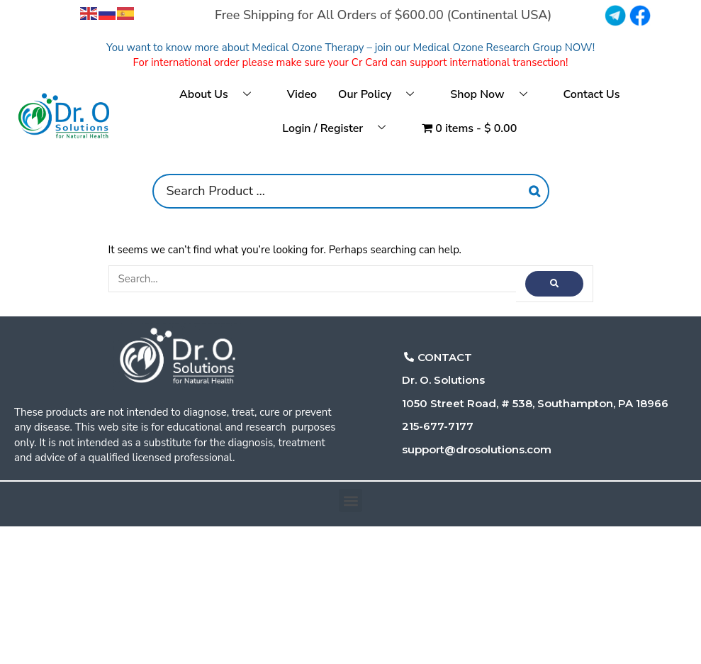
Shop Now (493, 95)
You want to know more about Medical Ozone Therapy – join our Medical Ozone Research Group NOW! (350, 47)
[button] (350, 500)
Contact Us (591, 94)
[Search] (534, 192)
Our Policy (381, 95)
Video (302, 94)
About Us (220, 95)
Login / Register (339, 128)
